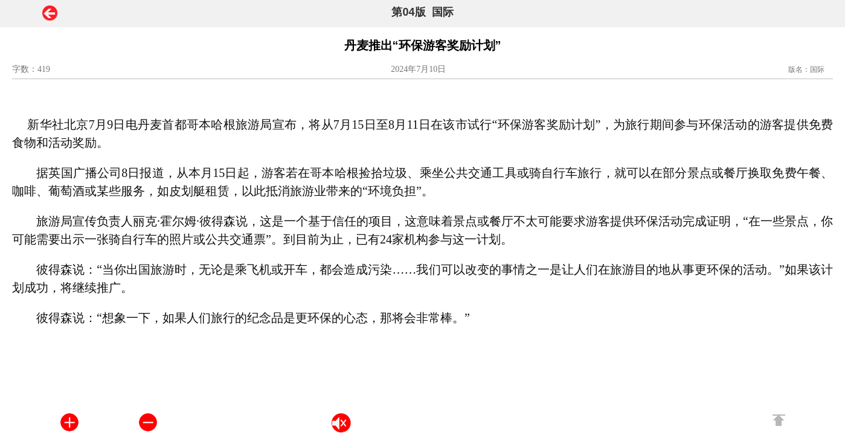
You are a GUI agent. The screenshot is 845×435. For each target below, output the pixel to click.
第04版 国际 (422, 12)
